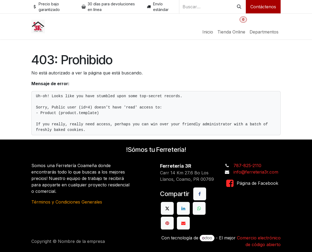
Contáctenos (263, 6)
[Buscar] (239, 6)
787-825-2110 (247, 165)
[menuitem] (207, 32)
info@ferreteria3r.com (255, 172)
